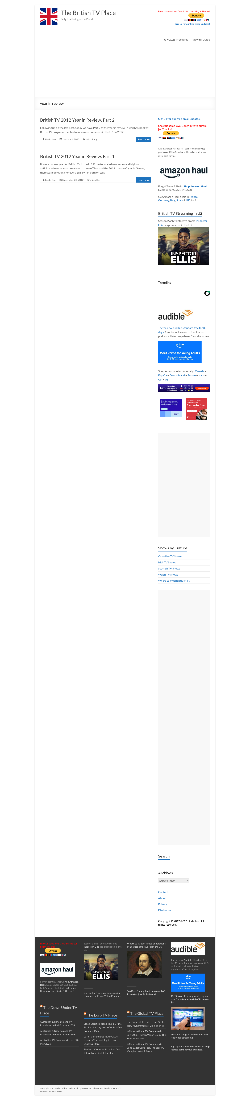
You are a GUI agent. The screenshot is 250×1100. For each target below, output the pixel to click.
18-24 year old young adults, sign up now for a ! (190, 999)
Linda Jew (50, 139)
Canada (199, 371)
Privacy (162, 904)
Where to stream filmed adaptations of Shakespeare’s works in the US (146, 945)
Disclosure (164, 910)
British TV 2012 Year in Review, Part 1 (77, 156)
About (162, 898)
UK (188, 200)
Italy (172, 200)
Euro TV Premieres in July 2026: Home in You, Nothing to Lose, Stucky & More (101, 1040)
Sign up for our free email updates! (192, 24)
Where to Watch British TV (174, 580)
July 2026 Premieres (176, 39)
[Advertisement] (125, 70)
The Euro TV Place (102, 1015)
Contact (163, 892)
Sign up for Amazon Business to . (190, 1048)
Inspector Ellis (91, 946)
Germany (163, 200)
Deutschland (177, 375)
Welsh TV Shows (168, 574)
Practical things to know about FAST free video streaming (190, 1036)
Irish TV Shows (167, 562)
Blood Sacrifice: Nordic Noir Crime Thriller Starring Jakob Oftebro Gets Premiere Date (103, 1027)
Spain (179, 200)
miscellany (91, 139)
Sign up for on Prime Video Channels (102, 994)
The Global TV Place (147, 1013)
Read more (143, 139)
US (166, 379)
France (193, 196)
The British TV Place (88, 12)
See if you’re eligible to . (146, 993)
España (162, 375)
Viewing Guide (201, 39)
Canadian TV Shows (170, 556)
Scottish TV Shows (169, 568)
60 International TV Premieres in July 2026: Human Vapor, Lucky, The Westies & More (146, 1035)
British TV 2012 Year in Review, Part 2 (77, 120)
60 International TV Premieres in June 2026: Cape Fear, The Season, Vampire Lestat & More (145, 1047)
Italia (201, 375)
